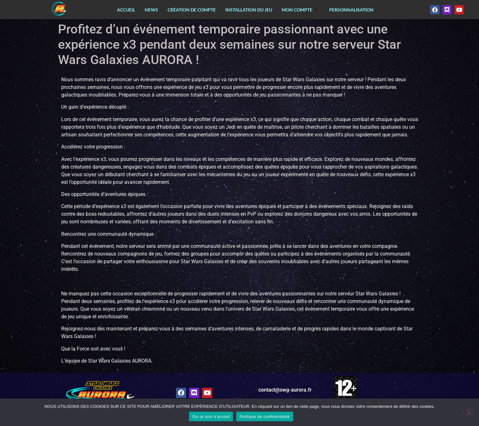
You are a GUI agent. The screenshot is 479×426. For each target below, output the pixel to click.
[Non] (468, 412)
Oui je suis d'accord (211, 416)
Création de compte (192, 9)
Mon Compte (300, 9)
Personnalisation (351, 9)
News (151, 9)
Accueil (126, 9)
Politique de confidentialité (264, 416)
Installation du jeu (248, 9)
